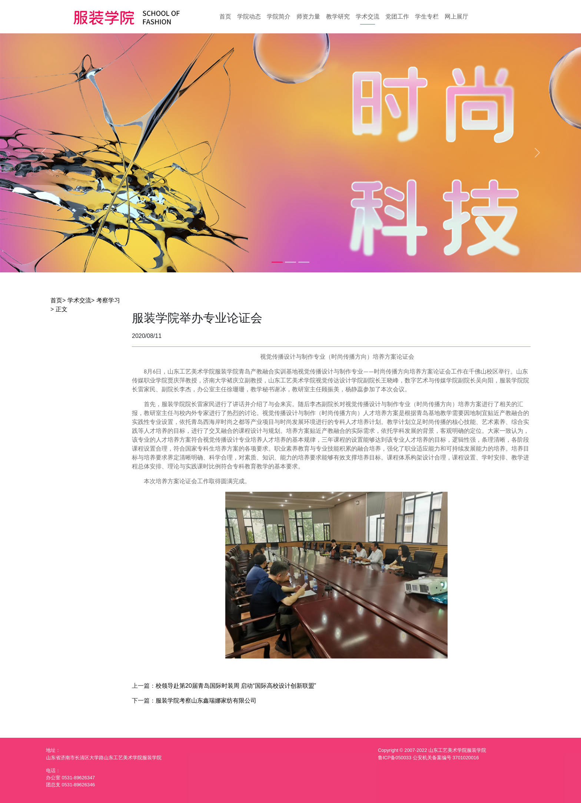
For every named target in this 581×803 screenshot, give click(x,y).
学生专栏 (427, 16)
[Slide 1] (277, 262)
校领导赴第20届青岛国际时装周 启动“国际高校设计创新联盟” (236, 686)
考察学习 (108, 300)
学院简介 (278, 16)
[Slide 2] (290, 262)
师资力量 (308, 16)
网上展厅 (456, 16)
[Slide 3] (303, 262)
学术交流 (367, 16)
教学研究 (338, 16)
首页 (225, 16)
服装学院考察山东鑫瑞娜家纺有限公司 (206, 700)
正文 (61, 309)
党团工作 (397, 16)
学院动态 (249, 16)
